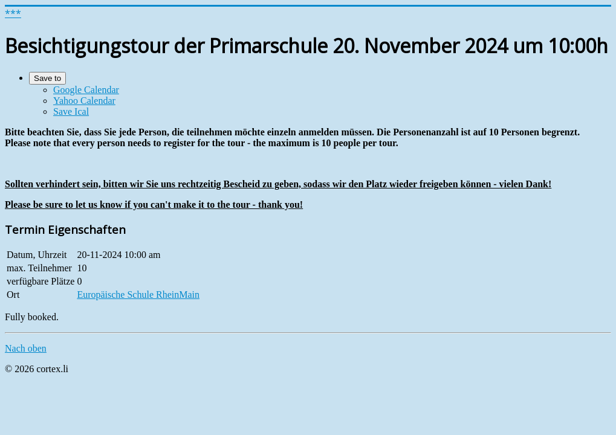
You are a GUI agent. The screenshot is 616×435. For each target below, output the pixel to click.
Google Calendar (86, 90)
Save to (47, 78)
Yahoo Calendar (84, 100)
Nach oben (26, 348)
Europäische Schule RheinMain (138, 294)
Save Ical (71, 111)
